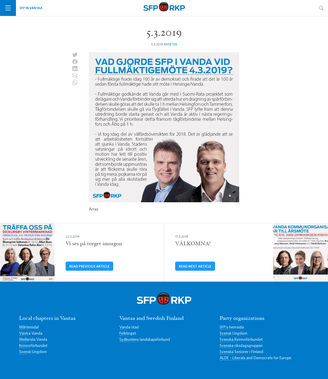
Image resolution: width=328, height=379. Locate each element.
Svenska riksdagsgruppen (241, 345)
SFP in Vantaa (31, 8)
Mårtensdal (29, 327)
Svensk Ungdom (33, 351)
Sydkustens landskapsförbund (144, 339)
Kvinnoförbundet (33, 345)
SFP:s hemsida (232, 327)
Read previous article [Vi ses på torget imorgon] (89, 266)
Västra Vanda (30, 333)
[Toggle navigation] (8, 8)
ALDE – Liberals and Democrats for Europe (255, 357)
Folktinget (127, 333)
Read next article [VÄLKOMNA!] (195, 266)
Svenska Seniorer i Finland (241, 351)
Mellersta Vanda (33, 339)
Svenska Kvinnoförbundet (241, 339)
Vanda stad (129, 327)
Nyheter (170, 44)
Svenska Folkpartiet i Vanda (164, 8)
